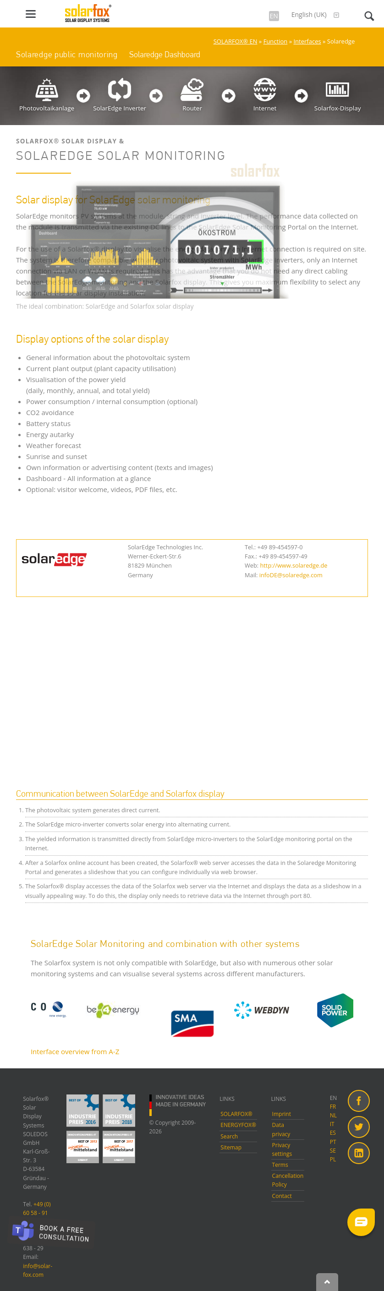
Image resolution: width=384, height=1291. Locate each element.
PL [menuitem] (333, 1159)
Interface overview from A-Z (75, 1051)
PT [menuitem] (333, 1142)
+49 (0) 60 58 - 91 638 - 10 (36, 1212)
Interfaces (307, 41)
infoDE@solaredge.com (291, 575)
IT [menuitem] (332, 1124)
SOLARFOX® (236, 1114)
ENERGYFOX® (238, 1125)
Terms (280, 1165)
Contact (282, 1196)
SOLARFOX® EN (236, 41)
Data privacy (281, 1129)
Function (275, 41)
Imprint (281, 1114)
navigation (31, 14)
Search (229, 1136)
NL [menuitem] (333, 1115)
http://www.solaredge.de (293, 565)
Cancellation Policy (288, 1180)
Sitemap (230, 1147)
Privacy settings (282, 1149)
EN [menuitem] (333, 1098)
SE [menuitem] (333, 1150)
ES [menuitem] (333, 1133)
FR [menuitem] (333, 1106)
